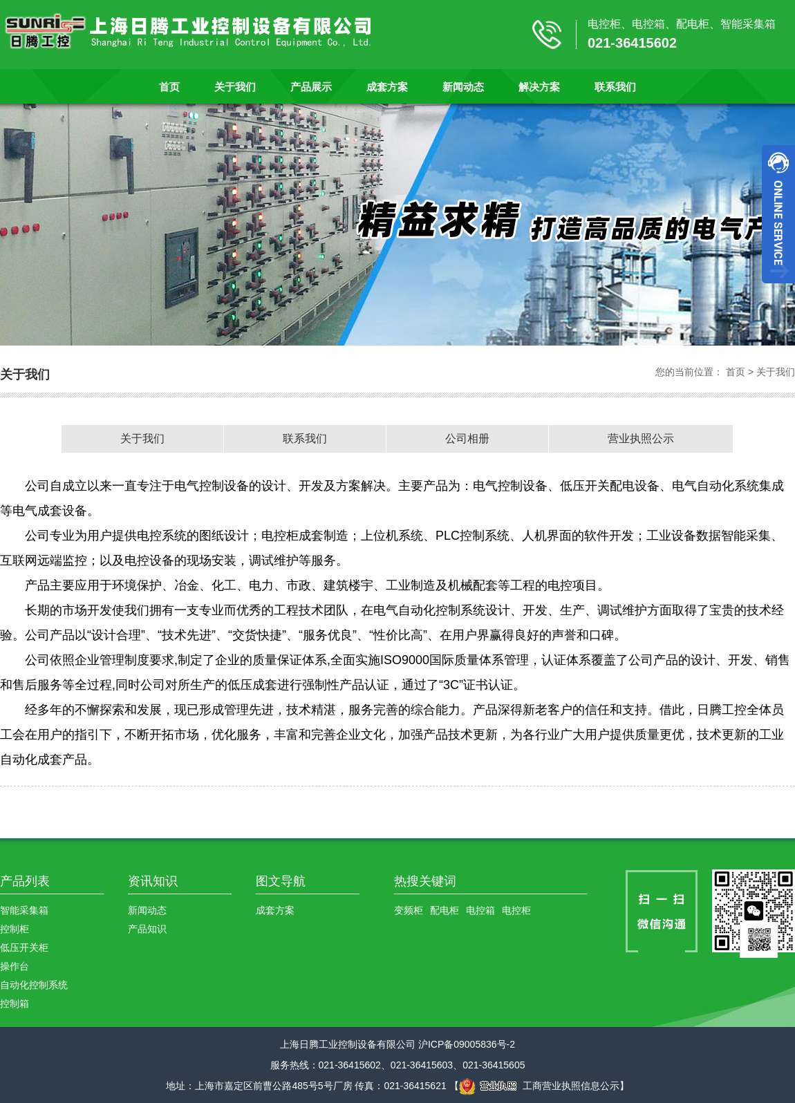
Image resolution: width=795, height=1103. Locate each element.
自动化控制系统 (34, 984)
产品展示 (311, 87)
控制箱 (14, 1003)
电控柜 (516, 910)
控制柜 (14, 928)
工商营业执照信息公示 (539, 1085)
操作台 (14, 966)
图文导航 (281, 881)
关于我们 (235, 87)
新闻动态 (463, 87)
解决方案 (539, 87)
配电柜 (444, 910)
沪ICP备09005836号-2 (466, 1044)
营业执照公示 (641, 438)
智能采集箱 (24, 910)
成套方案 (387, 87)
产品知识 (147, 928)
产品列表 (25, 881)
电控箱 (480, 910)
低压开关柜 (24, 947)
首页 (169, 87)
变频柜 (408, 910)
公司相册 (467, 438)
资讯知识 (153, 881)
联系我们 (615, 87)
